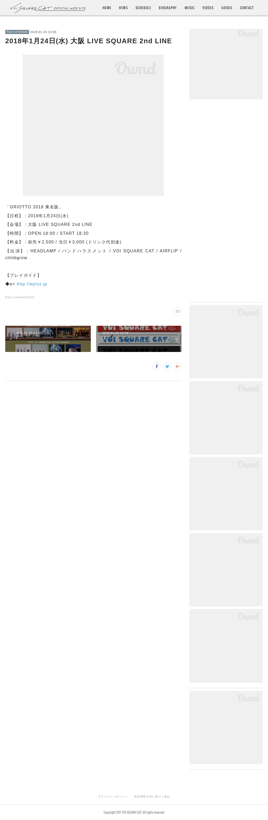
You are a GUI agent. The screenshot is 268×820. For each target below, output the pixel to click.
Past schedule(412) (19, 297)
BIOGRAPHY (168, 8)
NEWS (123, 8)
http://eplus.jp (32, 284)
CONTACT (247, 8)
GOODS (226, 8)
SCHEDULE (143, 8)
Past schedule (17, 31)
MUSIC (190, 8)
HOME (107, 8)
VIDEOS (208, 8)
